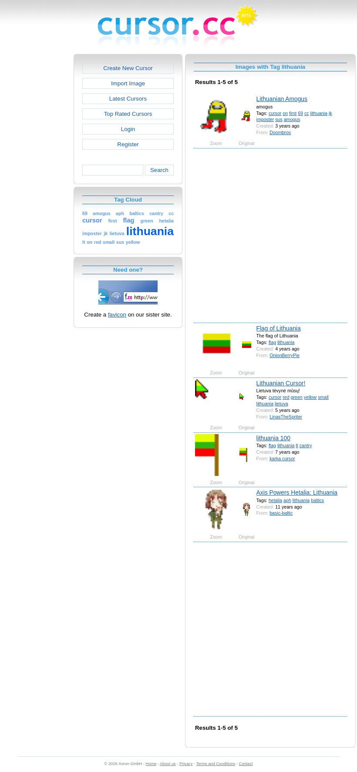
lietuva (281, 403)
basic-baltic (281, 513)
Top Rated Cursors (128, 114)
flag (272, 342)
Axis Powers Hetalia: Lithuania (296, 492)
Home (151, 764)
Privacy (185, 764)
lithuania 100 (273, 438)
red (286, 397)
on (285, 113)
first (292, 113)
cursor (275, 113)
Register (127, 144)
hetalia (275, 500)
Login (128, 129)
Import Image (128, 83)
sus (279, 119)
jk (330, 113)
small (323, 397)
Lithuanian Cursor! (281, 383)
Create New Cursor (128, 68)
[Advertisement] (86, 235)
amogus (292, 119)
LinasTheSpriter (285, 416)
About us (168, 764)
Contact (246, 764)
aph (287, 500)
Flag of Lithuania (278, 328)
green (297, 397)
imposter (265, 119)
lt (297, 445)
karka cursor (282, 458)
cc (306, 113)
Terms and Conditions (215, 764)
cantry (306, 445)
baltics (317, 500)
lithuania (318, 113)
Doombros (280, 132)
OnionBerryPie (284, 355)
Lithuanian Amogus (281, 98)
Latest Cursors (128, 98)
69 (300, 113)
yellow (310, 397)
